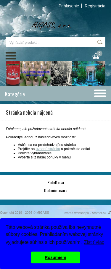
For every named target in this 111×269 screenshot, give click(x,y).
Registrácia (95, 6)
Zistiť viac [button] (94, 242)
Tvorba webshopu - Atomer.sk (87, 213)
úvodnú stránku (48, 149)
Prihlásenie (69, 6)
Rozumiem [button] (55, 257)
